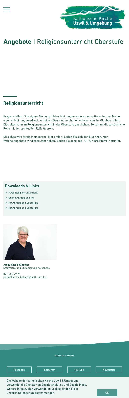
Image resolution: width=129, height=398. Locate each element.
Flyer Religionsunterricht (23, 192)
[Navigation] (6, 10)
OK (107, 392)
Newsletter (109, 369)
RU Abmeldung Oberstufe (23, 207)
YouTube (79, 369)
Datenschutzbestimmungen (36, 392)
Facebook (19, 369)
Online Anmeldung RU (21, 197)
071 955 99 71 (11, 273)
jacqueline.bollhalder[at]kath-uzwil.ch (25, 276)
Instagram (49, 369)
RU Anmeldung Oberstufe (23, 202)
